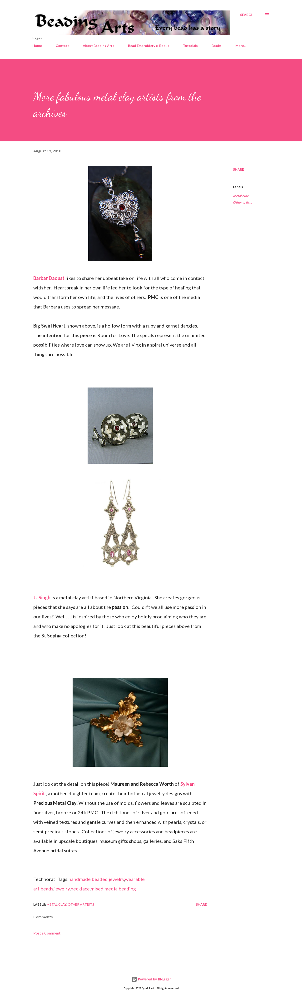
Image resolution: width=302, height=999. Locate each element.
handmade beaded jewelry (96, 879)
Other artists (242, 202)
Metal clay (240, 196)
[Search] (246, 14)
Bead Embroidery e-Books (148, 46)
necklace (80, 888)
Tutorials (190, 46)
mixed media (104, 888)
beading (127, 888)
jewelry (62, 888)
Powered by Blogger (151, 979)
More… (241, 46)
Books (217, 46)
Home (37, 46)
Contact (62, 46)
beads (46, 888)
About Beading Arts (98, 46)
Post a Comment (46, 933)
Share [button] (238, 169)
